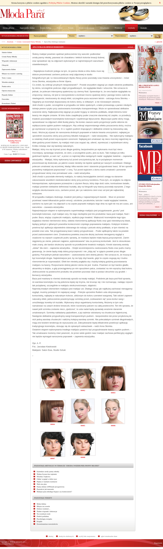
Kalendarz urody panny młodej (48, 471)
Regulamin (158, 543)
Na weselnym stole (43, 514)
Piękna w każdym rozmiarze (47, 482)
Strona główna (8, 28)
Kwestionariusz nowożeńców (47, 524)
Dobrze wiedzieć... (43, 509)
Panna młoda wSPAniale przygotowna (50, 487)
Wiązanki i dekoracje (9, 61)
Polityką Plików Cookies (59, 3)
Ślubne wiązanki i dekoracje (47, 511)
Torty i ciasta (6, 78)
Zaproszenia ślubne (9, 69)
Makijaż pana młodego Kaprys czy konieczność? (54, 492)
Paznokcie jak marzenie (45, 489)
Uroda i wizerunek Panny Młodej (29, 42)
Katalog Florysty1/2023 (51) (14, 142)
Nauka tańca (6, 86)
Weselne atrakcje (8, 82)
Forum (70, 28)
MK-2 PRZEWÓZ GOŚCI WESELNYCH (149, 86)
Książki (39, 521)
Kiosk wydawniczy (86, 28)
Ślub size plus (42, 484)
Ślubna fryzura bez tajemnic (47, 474)
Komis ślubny (45, 28)
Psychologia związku (44, 519)
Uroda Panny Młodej (9, 57)
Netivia (11, 544)
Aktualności (104, 28)
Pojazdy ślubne (7, 95)
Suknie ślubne (7, 52)
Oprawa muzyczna (8, 91)
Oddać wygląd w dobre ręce (47, 479)
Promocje (118, 28)
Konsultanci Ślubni (9, 103)
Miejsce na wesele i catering (12, 74)
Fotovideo (5, 99)
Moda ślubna (41, 504)
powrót (159, 42)
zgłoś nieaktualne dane (109, 536)
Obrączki (5, 65)
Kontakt (144, 28)
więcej (157, 103)
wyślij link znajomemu (87, 536)
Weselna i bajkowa (43, 477)
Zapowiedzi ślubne (27, 28)
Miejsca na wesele (43, 506)
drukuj (51, 536)
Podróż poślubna (43, 516)
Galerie (60, 28)
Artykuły (131, 28)
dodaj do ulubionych (66, 536)
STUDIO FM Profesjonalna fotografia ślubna (149, 185)
